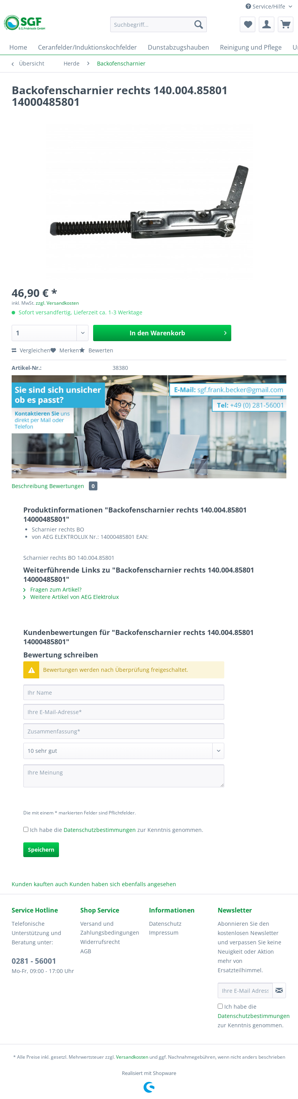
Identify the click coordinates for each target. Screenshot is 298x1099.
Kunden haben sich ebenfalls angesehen (122, 884)
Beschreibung (30, 486)
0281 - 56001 (34, 961)
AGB (85, 951)
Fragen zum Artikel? (52, 589)
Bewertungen (73, 486)
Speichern (41, 849)
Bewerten (96, 350)
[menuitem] (158, 28)
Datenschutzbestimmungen (100, 829)
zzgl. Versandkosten (57, 303)
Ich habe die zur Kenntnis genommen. (116, 829)
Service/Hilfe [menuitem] (266, 6)
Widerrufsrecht (100, 941)
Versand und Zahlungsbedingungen (109, 928)
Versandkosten (132, 1057)
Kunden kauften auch (40, 884)
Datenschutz (165, 923)
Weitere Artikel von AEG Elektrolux (71, 596)
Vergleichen (31, 350)
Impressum (163, 932)
